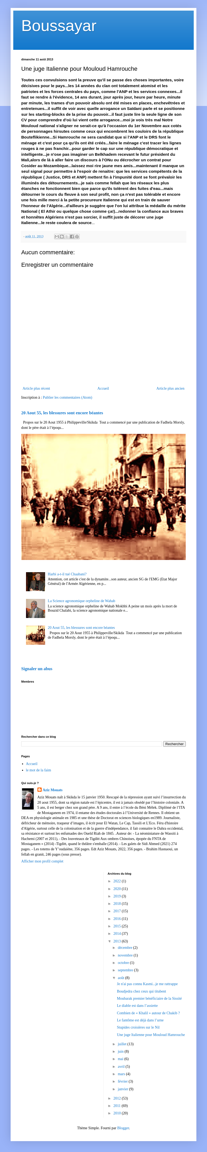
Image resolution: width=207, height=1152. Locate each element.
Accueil (103, 388)
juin (121, 1051)
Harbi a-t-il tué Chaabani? (67, 574)
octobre (124, 963)
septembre (126, 970)
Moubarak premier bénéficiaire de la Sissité (149, 998)
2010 (117, 1113)
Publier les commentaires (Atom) (67, 397)
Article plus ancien (170, 388)
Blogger (123, 1128)
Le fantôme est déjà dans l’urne (140, 1020)
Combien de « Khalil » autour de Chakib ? (148, 1013)
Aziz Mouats (53, 790)
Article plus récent (36, 388)
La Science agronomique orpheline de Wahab (81, 601)
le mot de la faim (38, 770)
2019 (117, 896)
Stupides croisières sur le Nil (138, 1027)
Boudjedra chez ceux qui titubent (141, 991)
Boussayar (58, 25)
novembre (125, 955)
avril (122, 1067)
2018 (117, 904)
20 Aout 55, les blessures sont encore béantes (62, 412)
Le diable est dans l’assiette (137, 1006)
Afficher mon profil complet (42, 861)
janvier (123, 1089)
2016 (117, 919)
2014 (117, 934)
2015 (117, 926)
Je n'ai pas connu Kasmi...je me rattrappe (147, 984)
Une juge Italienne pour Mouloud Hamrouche (151, 1035)
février (123, 1081)
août (121, 978)
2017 (117, 911)
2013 (117, 941)
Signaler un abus (36, 668)
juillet (122, 1044)
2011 (117, 1106)
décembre (125, 948)
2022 (117, 881)
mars (122, 1074)
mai (121, 1059)
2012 (117, 1098)
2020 (117, 889)
